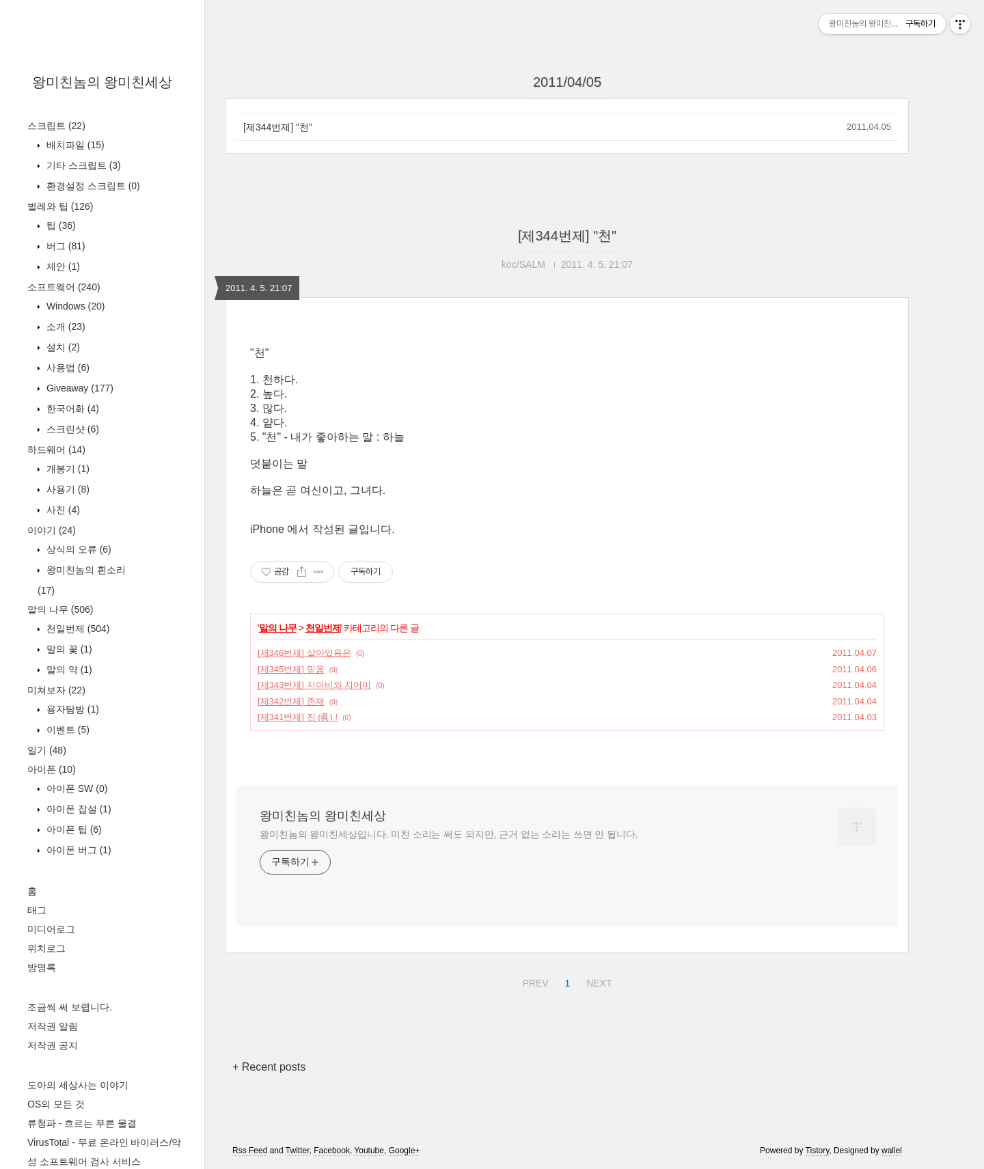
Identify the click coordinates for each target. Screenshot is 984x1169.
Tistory (818, 1150)
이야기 (51, 530)
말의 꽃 (68, 649)
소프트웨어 (63, 286)
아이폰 (51, 769)
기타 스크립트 (82, 165)
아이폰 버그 (77, 849)
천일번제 (76, 628)
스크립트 (56, 125)
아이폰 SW (75, 788)
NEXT (597, 981)
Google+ (404, 1150)
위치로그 (46, 948)
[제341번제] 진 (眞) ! (298, 717)
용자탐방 (71, 709)
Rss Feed (249, 1150)
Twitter (298, 1150)
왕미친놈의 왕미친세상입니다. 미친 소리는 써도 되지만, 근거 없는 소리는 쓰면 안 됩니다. (449, 834)
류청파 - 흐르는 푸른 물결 (82, 1123)
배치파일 (74, 144)
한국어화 (71, 408)
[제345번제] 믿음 (291, 669)
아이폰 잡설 (77, 808)
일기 (46, 750)
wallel (892, 1150)
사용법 (67, 367)
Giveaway (78, 388)
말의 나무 (60, 609)
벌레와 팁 (60, 206)
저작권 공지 (52, 1045)
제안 (62, 266)
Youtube (369, 1150)
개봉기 (67, 468)
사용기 (67, 489)
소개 (64, 326)
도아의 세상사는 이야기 (77, 1084)
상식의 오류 (77, 549)
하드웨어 (56, 449)
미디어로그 (51, 929)
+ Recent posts (268, 1067)
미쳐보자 (56, 690)
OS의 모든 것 (56, 1104)
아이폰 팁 (73, 829)
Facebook (332, 1150)
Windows (74, 306)
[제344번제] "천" (277, 127)
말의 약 (68, 669)
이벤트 (67, 729)
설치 (62, 347)
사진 (62, 509)
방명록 (41, 967)
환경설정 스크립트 (92, 185)
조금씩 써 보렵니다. (69, 1007)
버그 (64, 245)
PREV (533, 981)
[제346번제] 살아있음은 (304, 653)
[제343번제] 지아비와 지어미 (314, 685)
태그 (36, 910)
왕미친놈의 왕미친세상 (102, 82)
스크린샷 (71, 429)
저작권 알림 (52, 1026)
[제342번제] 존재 (291, 701)
